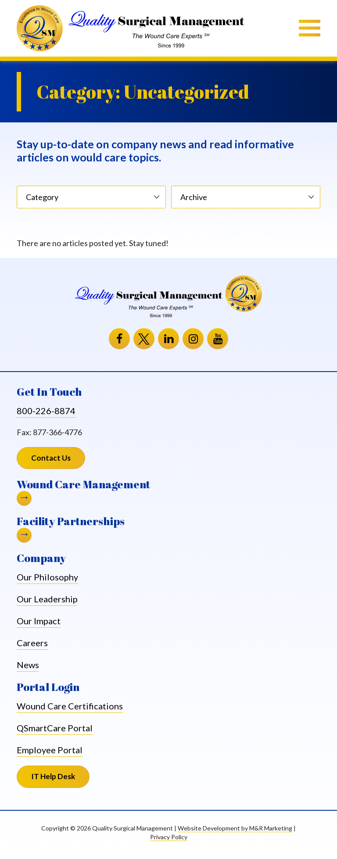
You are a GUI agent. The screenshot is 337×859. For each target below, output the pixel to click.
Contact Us (51, 457)
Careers (32, 642)
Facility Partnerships (71, 521)
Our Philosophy (47, 577)
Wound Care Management (83, 484)
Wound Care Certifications (70, 706)
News (28, 664)
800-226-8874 (46, 410)
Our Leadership (47, 599)
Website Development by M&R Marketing (235, 828)
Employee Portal (49, 750)
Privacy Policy (168, 837)
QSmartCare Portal (55, 728)
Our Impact (39, 621)
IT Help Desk (60, 779)
